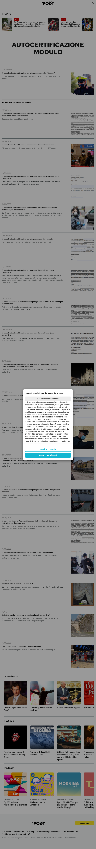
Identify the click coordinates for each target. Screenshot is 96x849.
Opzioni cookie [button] (48, 449)
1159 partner (49, 432)
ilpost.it (59, 434)
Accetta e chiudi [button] (48, 455)
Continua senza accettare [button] (48, 399)
